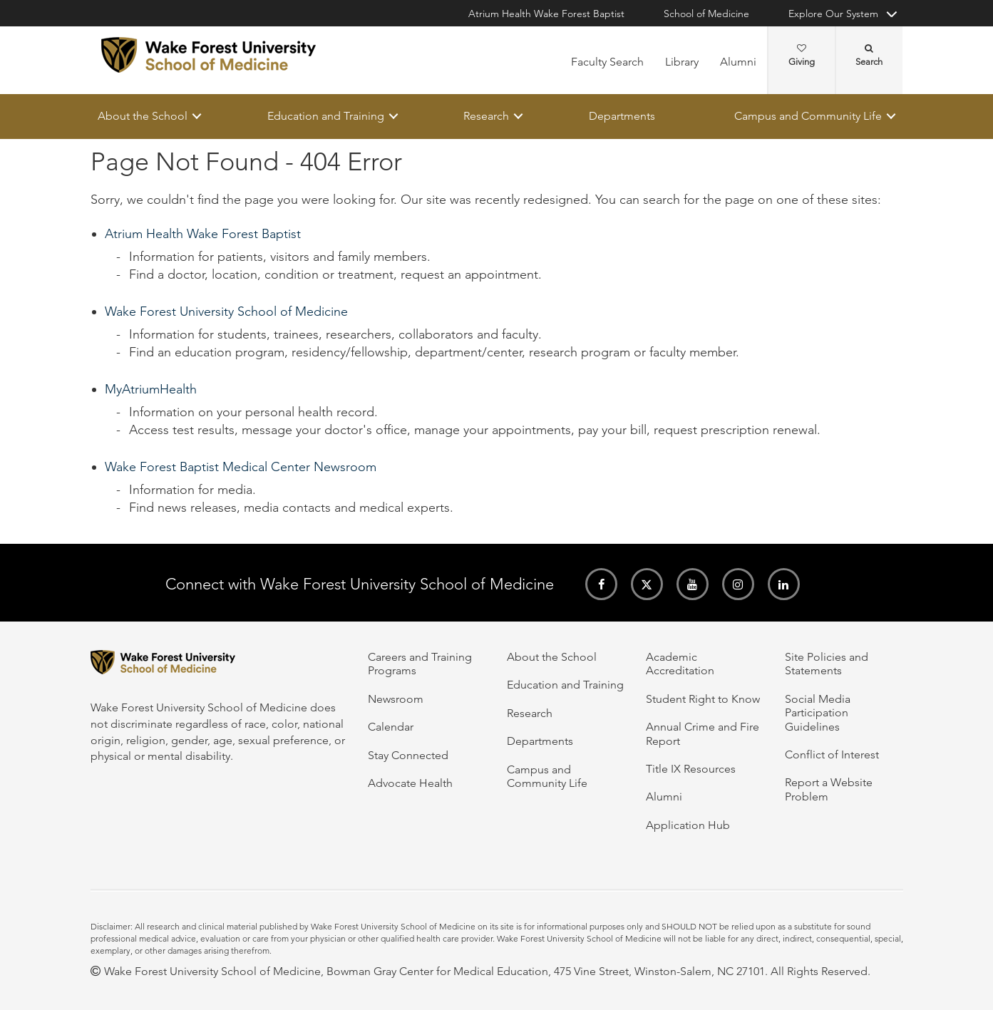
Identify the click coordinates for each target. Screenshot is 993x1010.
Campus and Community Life (808, 116)
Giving (801, 55)
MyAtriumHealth (151, 390)
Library (682, 61)
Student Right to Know (703, 699)
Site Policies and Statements (826, 663)
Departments (621, 116)
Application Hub (688, 825)
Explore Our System (833, 13)
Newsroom (395, 699)
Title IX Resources (691, 768)
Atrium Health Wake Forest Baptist (546, 13)
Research (486, 116)
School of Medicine (706, 13)
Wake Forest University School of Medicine (226, 312)
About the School (142, 116)
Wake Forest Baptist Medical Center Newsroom (240, 467)
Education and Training (325, 116)
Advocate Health (410, 783)
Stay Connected (408, 755)
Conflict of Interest (832, 754)
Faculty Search (607, 61)
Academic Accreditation (680, 663)
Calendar (390, 726)
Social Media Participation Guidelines (817, 712)
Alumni (738, 61)
